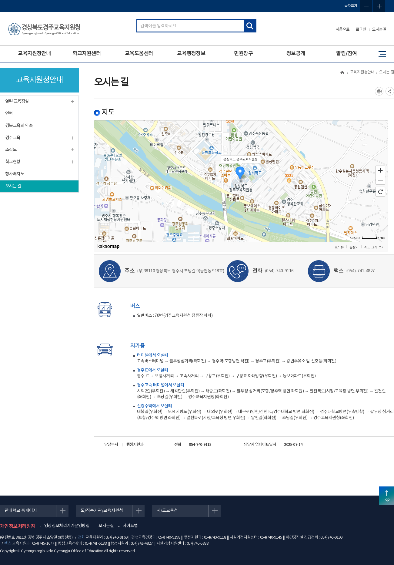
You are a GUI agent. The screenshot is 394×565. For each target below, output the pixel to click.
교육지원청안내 (34, 54)
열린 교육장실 (17, 101)
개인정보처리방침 (17, 526)
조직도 (10, 149)
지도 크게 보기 (374, 247)
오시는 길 (13, 186)
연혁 (9, 113)
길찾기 (354, 247)
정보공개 (295, 54)
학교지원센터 (86, 54)
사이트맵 (130, 525)
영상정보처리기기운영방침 (66, 525)
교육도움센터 (139, 54)
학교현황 (12, 161)
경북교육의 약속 (18, 125)
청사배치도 (14, 174)
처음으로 (343, 29)
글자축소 (366, 6)
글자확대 (379, 6)
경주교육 (12, 137)
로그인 (361, 29)
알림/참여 (346, 54)
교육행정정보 (191, 54)
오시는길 (379, 29)
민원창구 (243, 54)
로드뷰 (339, 247)
